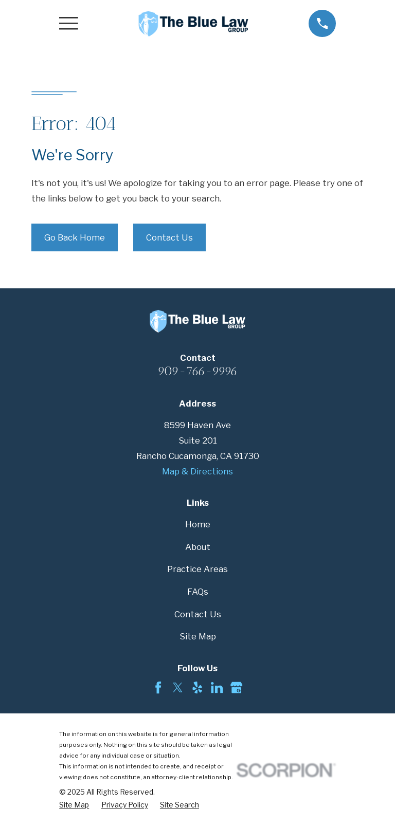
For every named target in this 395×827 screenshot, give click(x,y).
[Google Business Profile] (236, 687)
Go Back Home (74, 237)
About (197, 547)
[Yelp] (197, 687)
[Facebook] (158, 687)
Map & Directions (197, 471)
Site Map (197, 636)
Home (197, 524)
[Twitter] (178, 687)
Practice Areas (197, 569)
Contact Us (169, 237)
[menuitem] (74, 805)
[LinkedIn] (217, 687)
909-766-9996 (198, 371)
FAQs (197, 591)
